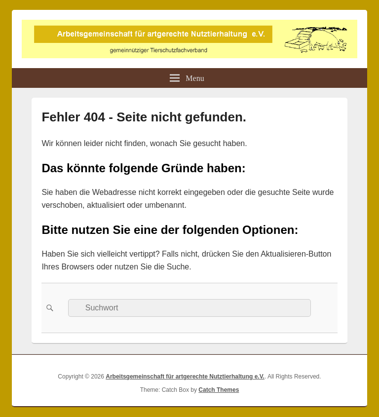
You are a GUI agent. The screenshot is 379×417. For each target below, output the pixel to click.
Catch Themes (218, 389)
